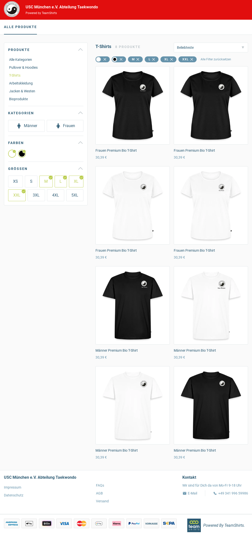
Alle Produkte (20, 27)
